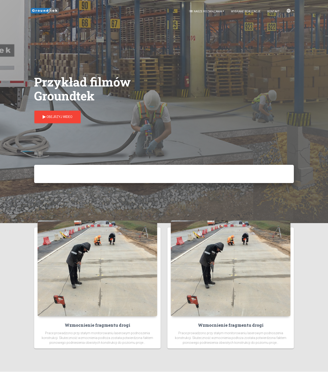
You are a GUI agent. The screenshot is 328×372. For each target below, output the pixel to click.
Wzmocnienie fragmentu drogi (97, 325)
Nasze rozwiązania (206, 11)
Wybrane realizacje (246, 11)
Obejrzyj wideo (57, 117)
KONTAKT (273, 11)
